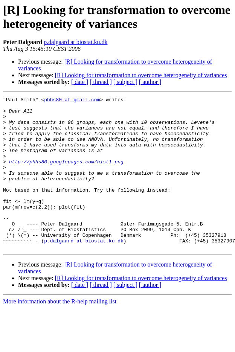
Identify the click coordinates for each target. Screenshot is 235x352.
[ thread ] (101, 82)
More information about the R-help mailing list (59, 332)
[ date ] (79, 82)
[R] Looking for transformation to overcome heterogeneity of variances (141, 75)
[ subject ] (125, 82)
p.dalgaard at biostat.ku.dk (75, 42)
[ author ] (150, 82)
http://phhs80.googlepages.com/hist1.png (66, 175)
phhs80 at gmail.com (72, 100)
